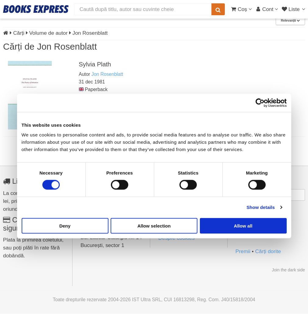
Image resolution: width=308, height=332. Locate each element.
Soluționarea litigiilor (181, 247)
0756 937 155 (96, 234)
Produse (19, 25)
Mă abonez (270, 227)
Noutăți (102, 25)
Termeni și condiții (179, 229)
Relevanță (290, 39)
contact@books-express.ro (111, 219)
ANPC (165, 238)
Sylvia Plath (95, 82)
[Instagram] (281, 251)
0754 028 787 (96, 242)
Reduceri (47, 25)
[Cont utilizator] (267, 9)
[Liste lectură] (294, 9)
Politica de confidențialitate (189, 220)
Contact (292, 25)
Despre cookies (176, 256)
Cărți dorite (268, 270)
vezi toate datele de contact (106, 208)
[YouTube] (267, 251)
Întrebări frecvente (179, 211)
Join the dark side (288, 288)
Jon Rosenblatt (107, 92)
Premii (242, 270)
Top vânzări (76, 25)
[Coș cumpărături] (241, 9)
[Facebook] (240, 251)
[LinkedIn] (254, 251)
